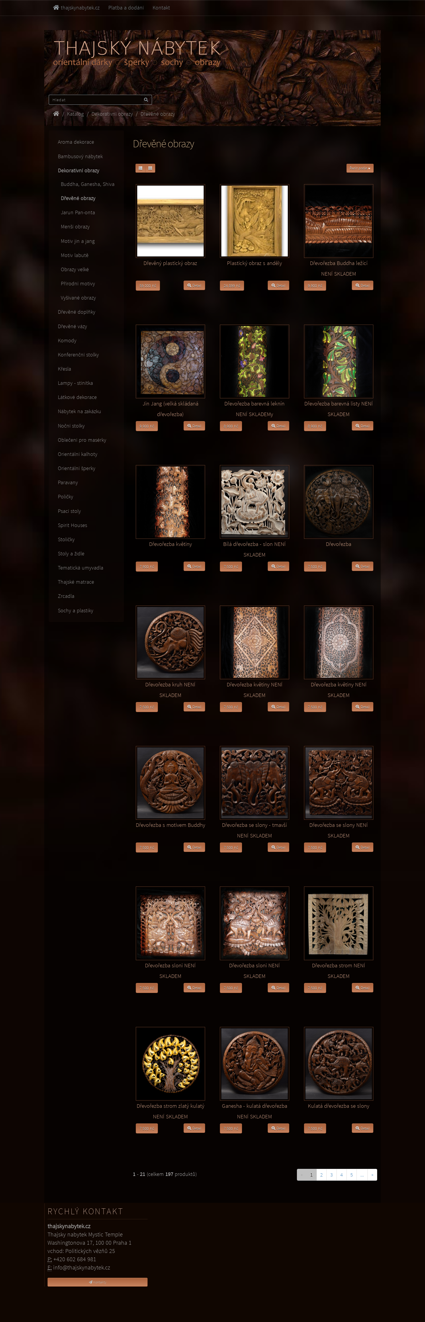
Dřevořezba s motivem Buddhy (170, 824)
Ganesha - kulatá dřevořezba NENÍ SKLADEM (254, 1111)
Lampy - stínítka (75, 382)
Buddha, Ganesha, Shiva (86, 184)
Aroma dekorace (76, 141)
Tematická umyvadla (80, 567)
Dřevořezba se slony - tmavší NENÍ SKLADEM (254, 830)
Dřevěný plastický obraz (170, 262)
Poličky (65, 496)
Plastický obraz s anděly (254, 262)
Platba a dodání (126, 7)
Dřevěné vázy (72, 326)
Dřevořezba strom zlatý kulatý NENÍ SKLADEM (170, 1111)
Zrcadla (66, 596)
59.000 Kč (148, 285)
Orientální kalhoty (77, 454)
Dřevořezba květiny (170, 543)
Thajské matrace (76, 581)
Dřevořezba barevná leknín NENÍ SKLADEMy (254, 409)
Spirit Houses (72, 525)
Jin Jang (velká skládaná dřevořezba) (170, 409)
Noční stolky (71, 425)
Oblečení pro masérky (82, 439)
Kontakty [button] (97, 1282)
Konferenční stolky (78, 354)
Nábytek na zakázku (79, 411)
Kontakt (161, 7)
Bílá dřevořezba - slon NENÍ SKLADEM (254, 549)
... (362, 1174)
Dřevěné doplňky (76, 311)
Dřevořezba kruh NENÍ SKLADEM (170, 689)
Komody (67, 340)
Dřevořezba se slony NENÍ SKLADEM (338, 830)
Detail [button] (194, 285)
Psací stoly (69, 511)
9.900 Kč (315, 285)
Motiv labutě (73, 255)
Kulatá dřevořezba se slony (338, 1105)
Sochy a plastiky (75, 610)
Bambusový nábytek (80, 156)
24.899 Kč (232, 285)
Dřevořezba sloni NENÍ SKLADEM (170, 970)
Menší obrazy (74, 226)
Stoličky (66, 539)
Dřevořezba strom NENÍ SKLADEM (338, 970)
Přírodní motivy (76, 283)
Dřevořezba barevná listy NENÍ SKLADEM (338, 409)
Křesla (64, 368)
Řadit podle (360, 168)
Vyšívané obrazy (77, 297)
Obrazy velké (73, 269)
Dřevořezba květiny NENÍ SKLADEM (254, 689)
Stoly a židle (71, 553)
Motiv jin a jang (76, 241)
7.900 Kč (147, 566)
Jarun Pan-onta (76, 212)
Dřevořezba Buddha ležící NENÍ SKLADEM (338, 268)
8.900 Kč (231, 426)
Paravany (68, 482)
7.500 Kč (231, 566)
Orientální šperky (76, 468)
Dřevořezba (338, 543)
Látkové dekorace (77, 397)
